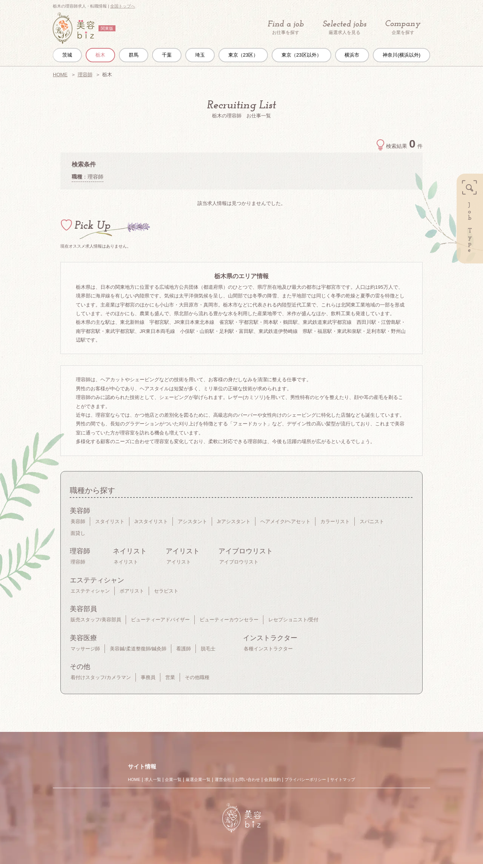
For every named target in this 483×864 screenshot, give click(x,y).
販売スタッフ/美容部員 (96, 619)
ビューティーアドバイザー (160, 619)
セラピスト (166, 591)
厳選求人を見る (344, 27)
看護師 (183, 648)
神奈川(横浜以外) (401, 55)
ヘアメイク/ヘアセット (285, 521)
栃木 (100, 55)
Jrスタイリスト (151, 521)
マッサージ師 (85, 648)
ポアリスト (132, 591)
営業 (170, 677)
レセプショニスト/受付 (293, 619)
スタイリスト (110, 521)
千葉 (167, 55)
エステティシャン (90, 591)
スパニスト (372, 521)
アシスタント (192, 521)
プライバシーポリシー (305, 779)
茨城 (67, 55)
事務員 (148, 677)
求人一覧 (153, 779)
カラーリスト (335, 521)
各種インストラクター (268, 648)
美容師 (78, 521)
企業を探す (403, 27)
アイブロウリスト (238, 562)
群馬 (133, 55)
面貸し (78, 533)
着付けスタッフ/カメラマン (101, 677)
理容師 (85, 74)
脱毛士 (208, 648)
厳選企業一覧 (198, 779)
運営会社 (223, 779)
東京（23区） (243, 55)
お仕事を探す (286, 27)
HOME (60, 74)
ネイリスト (126, 562)
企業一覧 (173, 779)
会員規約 (272, 779)
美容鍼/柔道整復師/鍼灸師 (138, 648)
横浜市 (352, 55)
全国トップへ (122, 6)
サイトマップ (342, 779)
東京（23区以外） (301, 55)
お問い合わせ (247, 779)
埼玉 (200, 55)
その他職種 (197, 677)
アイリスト (178, 562)
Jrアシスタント (234, 521)
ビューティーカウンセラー (229, 619)
